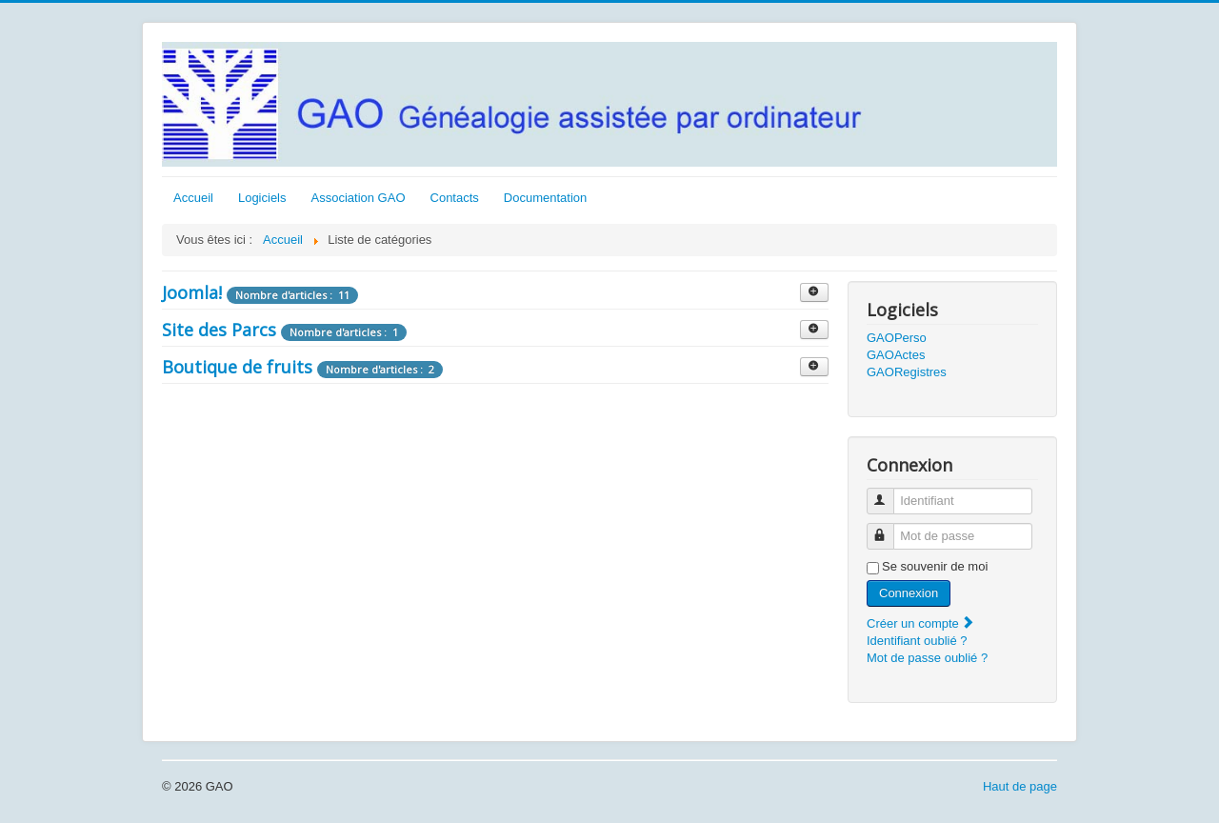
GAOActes (896, 355)
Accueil (193, 198)
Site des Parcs (219, 329)
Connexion (908, 593)
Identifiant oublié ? (917, 640)
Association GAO (358, 198)
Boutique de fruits (237, 366)
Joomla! (192, 292)
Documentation (545, 198)
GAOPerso (897, 338)
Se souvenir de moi (935, 566)
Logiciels (262, 198)
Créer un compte (921, 623)
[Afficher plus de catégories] (814, 292)
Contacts (454, 198)
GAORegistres (907, 372)
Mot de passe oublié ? (927, 658)
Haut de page (1020, 786)
